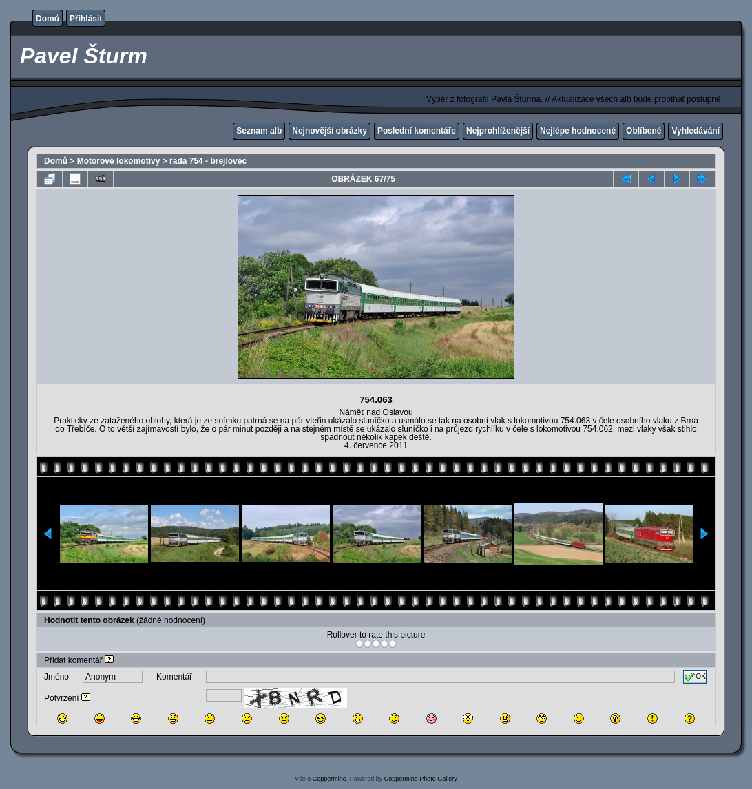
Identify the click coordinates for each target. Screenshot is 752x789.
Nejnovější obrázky (329, 131)
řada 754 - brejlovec (208, 161)
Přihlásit (86, 18)
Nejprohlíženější (498, 131)
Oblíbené (643, 131)
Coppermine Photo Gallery (420, 778)
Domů (47, 18)
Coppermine (329, 778)
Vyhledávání (695, 131)
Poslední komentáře (416, 131)
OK (695, 676)
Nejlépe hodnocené (578, 131)
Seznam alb (259, 131)
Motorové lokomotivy (118, 161)
